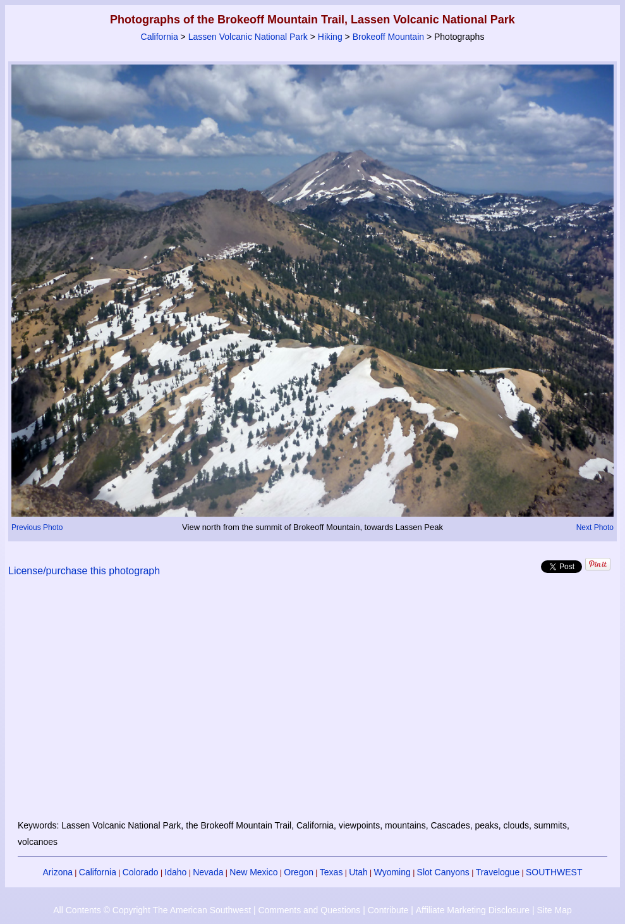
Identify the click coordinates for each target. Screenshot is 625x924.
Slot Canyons (443, 872)
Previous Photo (37, 527)
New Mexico (253, 872)
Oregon (298, 872)
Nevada (208, 872)
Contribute (388, 910)
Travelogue (498, 872)
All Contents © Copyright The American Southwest (152, 910)
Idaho (175, 872)
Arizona (58, 872)
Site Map (554, 910)
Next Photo (595, 527)
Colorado (141, 872)
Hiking (330, 37)
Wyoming (392, 872)
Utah (358, 872)
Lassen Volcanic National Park (248, 37)
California (159, 37)
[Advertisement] (312, 705)
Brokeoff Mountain (388, 37)
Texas (331, 872)
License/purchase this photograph (84, 570)
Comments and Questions (309, 910)
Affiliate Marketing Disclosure (473, 910)
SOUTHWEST (554, 872)
